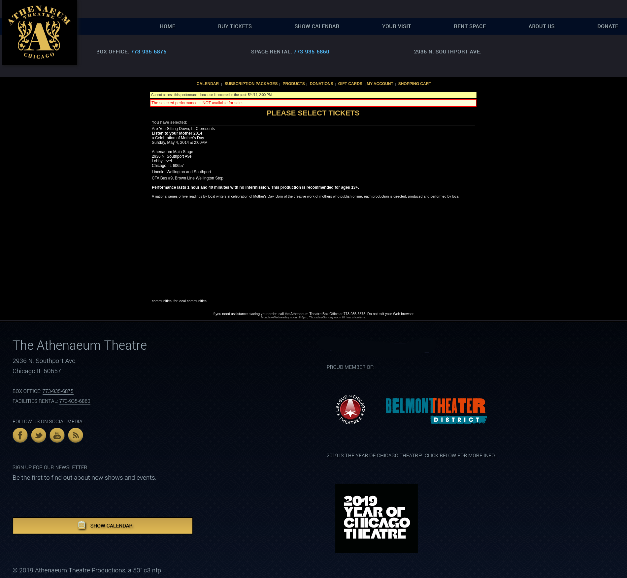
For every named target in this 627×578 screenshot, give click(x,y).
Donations (321, 83)
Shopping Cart (414, 83)
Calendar (208, 83)
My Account (379, 83)
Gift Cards (350, 83)
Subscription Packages (251, 83)
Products (293, 83)
